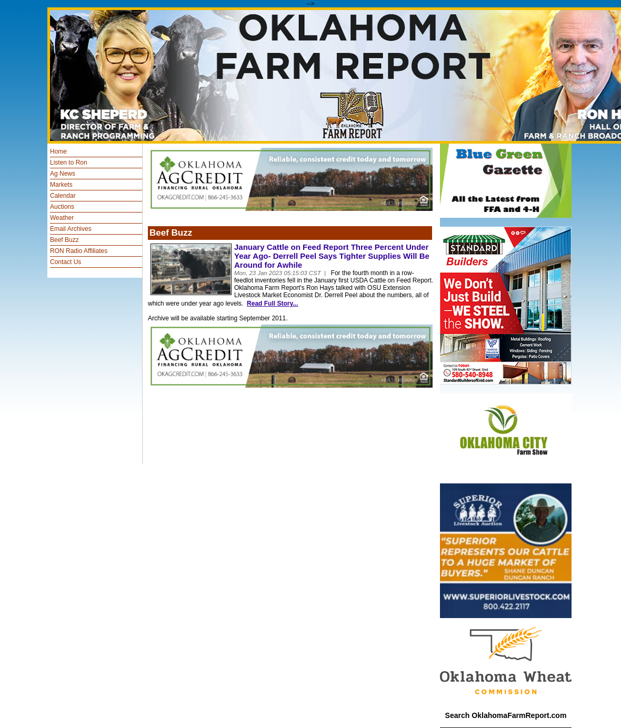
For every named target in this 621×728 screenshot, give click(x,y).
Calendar (63, 195)
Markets (61, 184)
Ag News (62, 173)
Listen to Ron (68, 162)
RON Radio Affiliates (78, 251)
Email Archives (71, 228)
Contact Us (65, 262)
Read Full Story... (272, 303)
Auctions (62, 206)
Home (58, 151)
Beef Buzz (64, 240)
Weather (62, 217)
